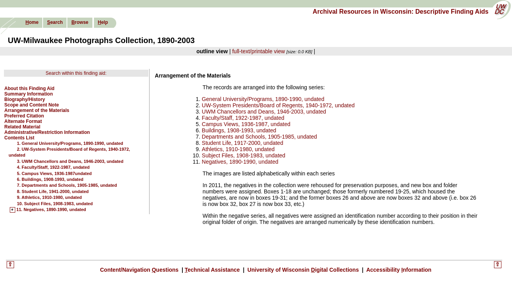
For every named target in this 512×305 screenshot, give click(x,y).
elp (103, 22)
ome (31, 22)
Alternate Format (23, 121)
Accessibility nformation (398, 270)
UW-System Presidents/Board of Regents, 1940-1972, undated (278, 105)
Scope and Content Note (31, 105)
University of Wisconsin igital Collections (303, 270)
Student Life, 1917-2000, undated (242, 143)
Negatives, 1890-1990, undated (240, 162)
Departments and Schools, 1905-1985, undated (259, 137)
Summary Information (28, 94)
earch (55, 22)
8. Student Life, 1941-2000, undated (52, 191)
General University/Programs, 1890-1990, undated (263, 99)
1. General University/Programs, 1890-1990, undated (70, 143)
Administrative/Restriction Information (47, 132)
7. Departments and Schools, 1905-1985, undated (67, 185)
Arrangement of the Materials (36, 110)
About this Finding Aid (29, 88)
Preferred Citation (24, 116)
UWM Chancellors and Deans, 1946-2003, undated (264, 111)
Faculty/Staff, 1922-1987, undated (243, 118)
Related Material (22, 127)
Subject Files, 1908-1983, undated (243, 155)
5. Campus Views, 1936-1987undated (54, 173)
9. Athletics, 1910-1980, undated (49, 197)
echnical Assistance (213, 270)
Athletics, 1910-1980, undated (238, 149)
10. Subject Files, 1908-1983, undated (55, 203)
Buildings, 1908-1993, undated (239, 130)
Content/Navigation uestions (140, 270)
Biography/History (24, 99)
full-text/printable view (258, 51)
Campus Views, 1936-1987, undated (246, 124)
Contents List (19, 138)
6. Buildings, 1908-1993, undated (50, 179)
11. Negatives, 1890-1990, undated (51, 210)
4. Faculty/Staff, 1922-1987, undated (53, 167)
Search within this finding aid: (76, 73)
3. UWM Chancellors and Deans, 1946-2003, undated (70, 161)
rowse (79, 22)
